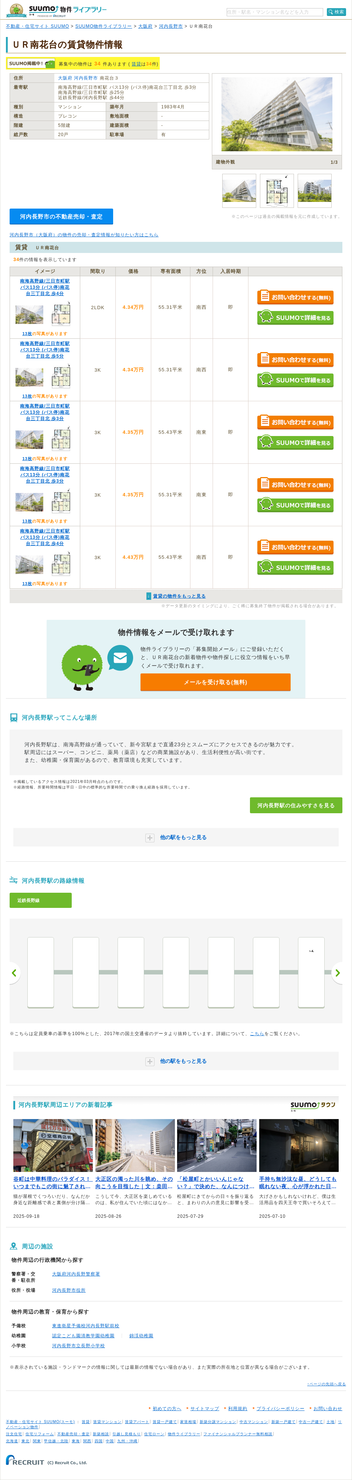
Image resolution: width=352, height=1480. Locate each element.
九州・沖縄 (127, 1441)
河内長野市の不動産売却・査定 (61, 216)
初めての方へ (167, 1408)
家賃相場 (188, 1422)
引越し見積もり (126, 1434)
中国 (110, 1441)
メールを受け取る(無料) (215, 682)
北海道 (12, 1441)
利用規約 (237, 1408)
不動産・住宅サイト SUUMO (37, 26)
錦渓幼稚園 (141, 1335)
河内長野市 (171, 26)
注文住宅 (14, 1434)
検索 (339, 11)
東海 (76, 1441)
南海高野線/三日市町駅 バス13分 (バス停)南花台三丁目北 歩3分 (45, 412)
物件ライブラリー (184, 1434)
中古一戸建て (311, 1422)
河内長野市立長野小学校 (78, 1345)
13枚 (27, 333)
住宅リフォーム (40, 1434)
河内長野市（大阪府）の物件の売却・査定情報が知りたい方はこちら (84, 234)
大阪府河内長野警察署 (76, 1274)
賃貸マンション (107, 1422)
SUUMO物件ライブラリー (103, 26)
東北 (25, 1441)
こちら (257, 1033)
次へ (336, 973)
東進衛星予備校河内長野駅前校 (85, 1325)
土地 (330, 1422)
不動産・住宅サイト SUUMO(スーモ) (40, 1422)
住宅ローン (154, 1434)
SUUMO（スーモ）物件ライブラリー (56, 10)
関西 (87, 1441)
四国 (99, 1441)
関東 (37, 1441)
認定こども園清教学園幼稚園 (83, 1335)
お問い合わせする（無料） (295, 297)
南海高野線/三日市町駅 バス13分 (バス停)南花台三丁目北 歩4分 (45, 287)
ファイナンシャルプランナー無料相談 (238, 1434)
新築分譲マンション (218, 1422)
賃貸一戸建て (165, 1422)
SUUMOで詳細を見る (295, 317)
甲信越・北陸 (56, 1441)
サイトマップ (204, 1408)
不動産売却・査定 (73, 1434)
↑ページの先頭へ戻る (326, 1384)
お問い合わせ (328, 1408)
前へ (15, 973)
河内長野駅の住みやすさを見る (296, 805)
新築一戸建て (283, 1422)
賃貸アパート (137, 1422)
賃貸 (136, 64)
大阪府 (145, 26)
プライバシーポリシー (281, 1408)
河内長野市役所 (69, 1290)
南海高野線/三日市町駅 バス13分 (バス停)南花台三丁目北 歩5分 (45, 350)
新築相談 (101, 1434)
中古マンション (254, 1422)
